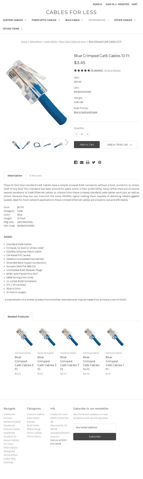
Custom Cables (14, 20)
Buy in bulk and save (85, 112)
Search (97, 4)
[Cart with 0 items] (134, 4)
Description (15, 175)
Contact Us (10, 436)
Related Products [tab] (18, 316)
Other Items (13, 28)
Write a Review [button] (112, 70)
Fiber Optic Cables (46, 20)
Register (123, 4)
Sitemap (8, 462)
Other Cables (124, 20)
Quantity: (79, 128)
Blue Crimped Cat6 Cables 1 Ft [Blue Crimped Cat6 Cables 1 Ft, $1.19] (115, 363)
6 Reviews (36, 175)
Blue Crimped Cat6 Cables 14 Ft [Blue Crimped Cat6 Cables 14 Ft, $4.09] (91, 363)
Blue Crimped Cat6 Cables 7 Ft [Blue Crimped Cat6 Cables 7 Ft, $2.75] (69, 363)
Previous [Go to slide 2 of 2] (6, 142)
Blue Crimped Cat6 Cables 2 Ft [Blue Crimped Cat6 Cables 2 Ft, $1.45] (47, 363)
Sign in (110, 4)
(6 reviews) (97, 70)
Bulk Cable (74, 20)
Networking (98, 20)
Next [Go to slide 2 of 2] (66, 142)
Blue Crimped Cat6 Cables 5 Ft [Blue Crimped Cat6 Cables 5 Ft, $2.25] (24, 363)
